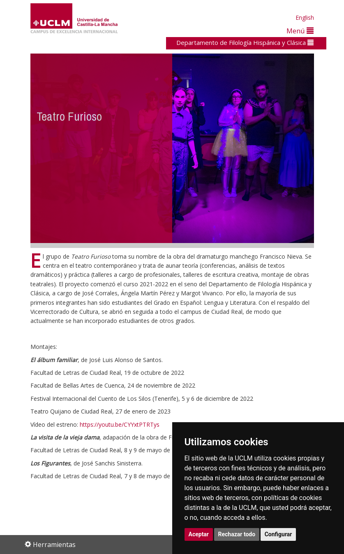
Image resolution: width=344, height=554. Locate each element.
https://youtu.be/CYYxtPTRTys (119, 424)
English (305, 17)
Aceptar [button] (199, 534)
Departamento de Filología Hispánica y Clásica (245, 42)
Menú (300, 30)
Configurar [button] (278, 534)
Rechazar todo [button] (237, 534)
